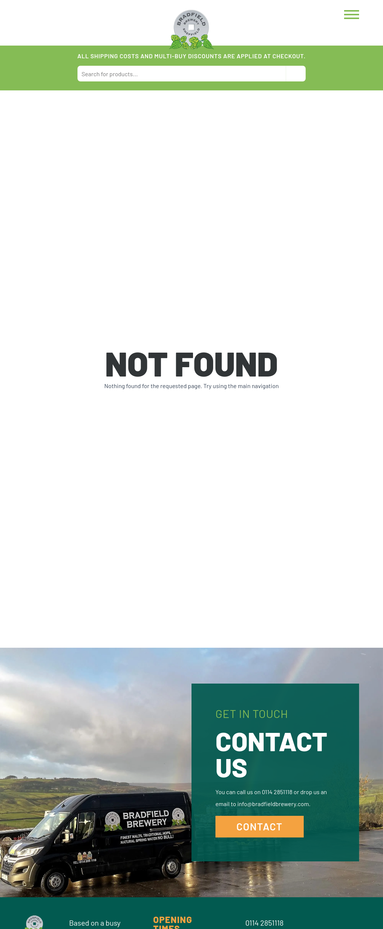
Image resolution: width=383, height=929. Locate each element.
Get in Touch (251, 713)
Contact (259, 826)
